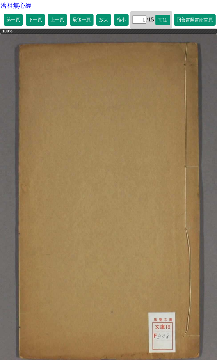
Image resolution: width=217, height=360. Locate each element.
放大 (103, 19)
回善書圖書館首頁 (195, 19)
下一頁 (35, 19)
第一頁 (13, 19)
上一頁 (57, 19)
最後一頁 (82, 19)
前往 (162, 19)
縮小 (121, 19)
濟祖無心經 (16, 5)
